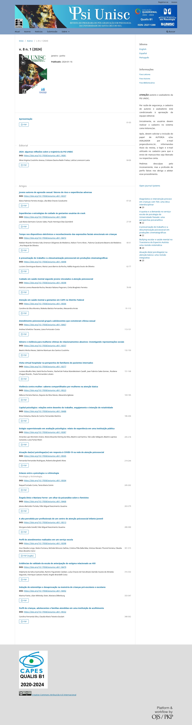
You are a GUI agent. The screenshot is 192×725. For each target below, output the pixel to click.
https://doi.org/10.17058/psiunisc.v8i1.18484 (45, 217)
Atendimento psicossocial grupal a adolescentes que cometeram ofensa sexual (57, 321)
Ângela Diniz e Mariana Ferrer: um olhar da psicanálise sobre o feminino (54, 497)
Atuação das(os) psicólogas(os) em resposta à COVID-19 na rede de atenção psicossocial (61, 452)
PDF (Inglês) (28, 555)
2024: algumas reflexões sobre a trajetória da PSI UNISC (46, 151)
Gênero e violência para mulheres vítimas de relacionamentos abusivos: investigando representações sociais (71, 341)
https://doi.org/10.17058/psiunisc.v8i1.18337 (45, 196)
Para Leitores (144, 74)
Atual (17, 31)
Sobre (65, 31)
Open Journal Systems (149, 185)
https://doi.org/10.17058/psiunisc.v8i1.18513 (45, 522)
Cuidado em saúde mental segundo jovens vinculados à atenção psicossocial (56, 279)
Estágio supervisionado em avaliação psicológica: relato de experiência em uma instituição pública (66, 428)
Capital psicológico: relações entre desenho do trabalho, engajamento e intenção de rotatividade (66, 407)
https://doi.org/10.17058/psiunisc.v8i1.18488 (45, 411)
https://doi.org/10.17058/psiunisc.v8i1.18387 (45, 432)
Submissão (52, 31)
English (142, 49)
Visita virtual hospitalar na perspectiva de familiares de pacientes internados (56, 362)
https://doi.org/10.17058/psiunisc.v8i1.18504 (45, 480)
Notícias (39, 31)
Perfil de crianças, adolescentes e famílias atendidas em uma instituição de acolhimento (61, 608)
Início (21, 41)
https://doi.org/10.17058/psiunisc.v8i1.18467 (45, 324)
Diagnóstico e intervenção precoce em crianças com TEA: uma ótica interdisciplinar (155, 201)
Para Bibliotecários (147, 82)
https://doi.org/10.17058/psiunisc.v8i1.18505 (45, 456)
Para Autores (144, 78)
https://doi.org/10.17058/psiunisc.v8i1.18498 (45, 261)
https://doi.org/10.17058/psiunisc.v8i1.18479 (45, 567)
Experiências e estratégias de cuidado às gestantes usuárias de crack (52, 213)
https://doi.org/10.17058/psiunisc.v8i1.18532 (45, 612)
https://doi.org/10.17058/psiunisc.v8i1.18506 (45, 303)
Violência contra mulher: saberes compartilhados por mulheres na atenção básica (58, 386)
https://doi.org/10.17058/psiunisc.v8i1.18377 (45, 366)
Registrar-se (163, 2)
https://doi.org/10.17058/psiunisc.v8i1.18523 (45, 390)
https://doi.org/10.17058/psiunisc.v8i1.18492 (45, 591)
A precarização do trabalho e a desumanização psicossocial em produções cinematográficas (63, 258)
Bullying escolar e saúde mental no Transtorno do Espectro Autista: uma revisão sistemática (155, 242)
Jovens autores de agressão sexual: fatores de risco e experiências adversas (55, 192)
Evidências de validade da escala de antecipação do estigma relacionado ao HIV (57, 563)
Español (143, 53)
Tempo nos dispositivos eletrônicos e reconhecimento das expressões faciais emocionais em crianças (68, 234)
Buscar (170, 31)
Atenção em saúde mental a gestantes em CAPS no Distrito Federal (51, 300)
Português (144, 57)
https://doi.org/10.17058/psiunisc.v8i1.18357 (45, 345)
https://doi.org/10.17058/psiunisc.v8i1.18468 (45, 501)
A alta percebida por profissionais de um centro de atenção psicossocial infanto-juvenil (61, 518)
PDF (25, 124)
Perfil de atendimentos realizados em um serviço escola (46, 539)
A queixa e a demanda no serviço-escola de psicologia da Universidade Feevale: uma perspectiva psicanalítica (155, 215)
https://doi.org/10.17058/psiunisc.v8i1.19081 (45, 155)
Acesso (174, 2)
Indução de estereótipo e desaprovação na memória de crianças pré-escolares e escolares (62, 587)
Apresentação (25, 119)
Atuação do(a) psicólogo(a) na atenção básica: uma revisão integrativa (153, 255)
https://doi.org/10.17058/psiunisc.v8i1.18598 (45, 282)
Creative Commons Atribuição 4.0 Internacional (54, 694)
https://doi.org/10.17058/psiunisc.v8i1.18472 (45, 238)
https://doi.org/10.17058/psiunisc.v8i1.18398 (45, 543)
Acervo (27, 31)
